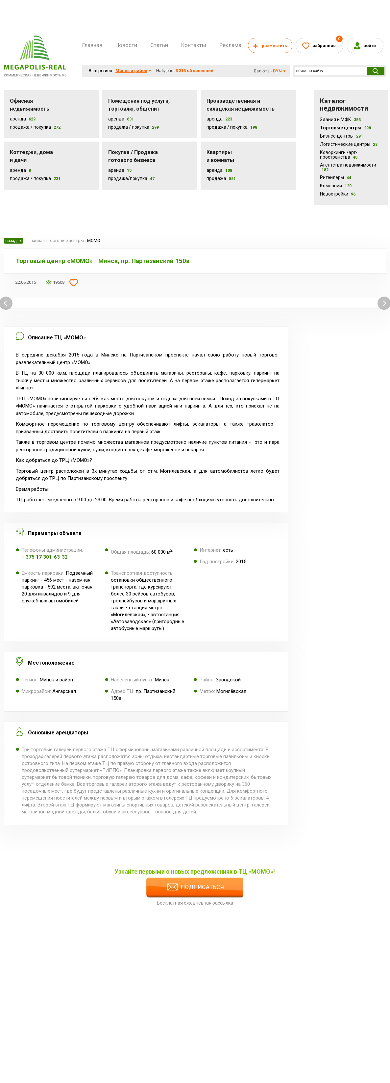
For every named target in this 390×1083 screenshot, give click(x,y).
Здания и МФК (340, 119)
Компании (336, 185)
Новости (126, 45)
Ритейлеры (335, 177)
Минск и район (131, 70)
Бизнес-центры (341, 136)
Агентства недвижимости (348, 167)
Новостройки (337, 194)
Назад (13, 241)
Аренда (18, 118)
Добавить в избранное (73, 282)
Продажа (216, 178)
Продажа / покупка (128, 127)
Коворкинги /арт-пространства (338, 155)
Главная (92, 45)
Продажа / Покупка (30, 127)
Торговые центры (345, 127)
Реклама (230, 45)
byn (277, 70)
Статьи (159, 45)
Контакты (193, 45)
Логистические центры (349, 144)
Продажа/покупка (127, 178)
